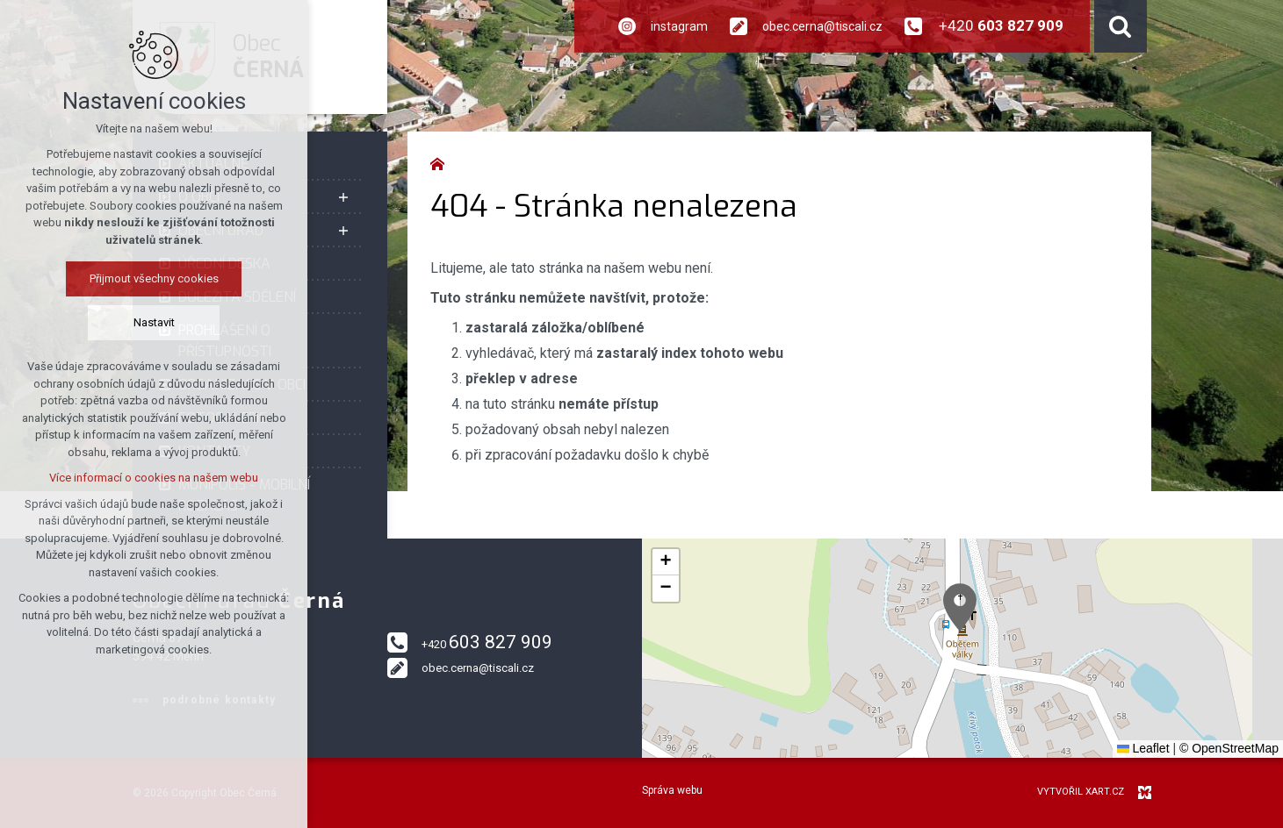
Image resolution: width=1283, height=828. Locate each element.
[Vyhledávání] (1120, 26)
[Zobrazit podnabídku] (343, 197)
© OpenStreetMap (1229, 748)
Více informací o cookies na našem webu (153, 477)
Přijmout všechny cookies (154, 278)
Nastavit (154, 322)
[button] (960, 607)
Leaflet (1143, 748)
